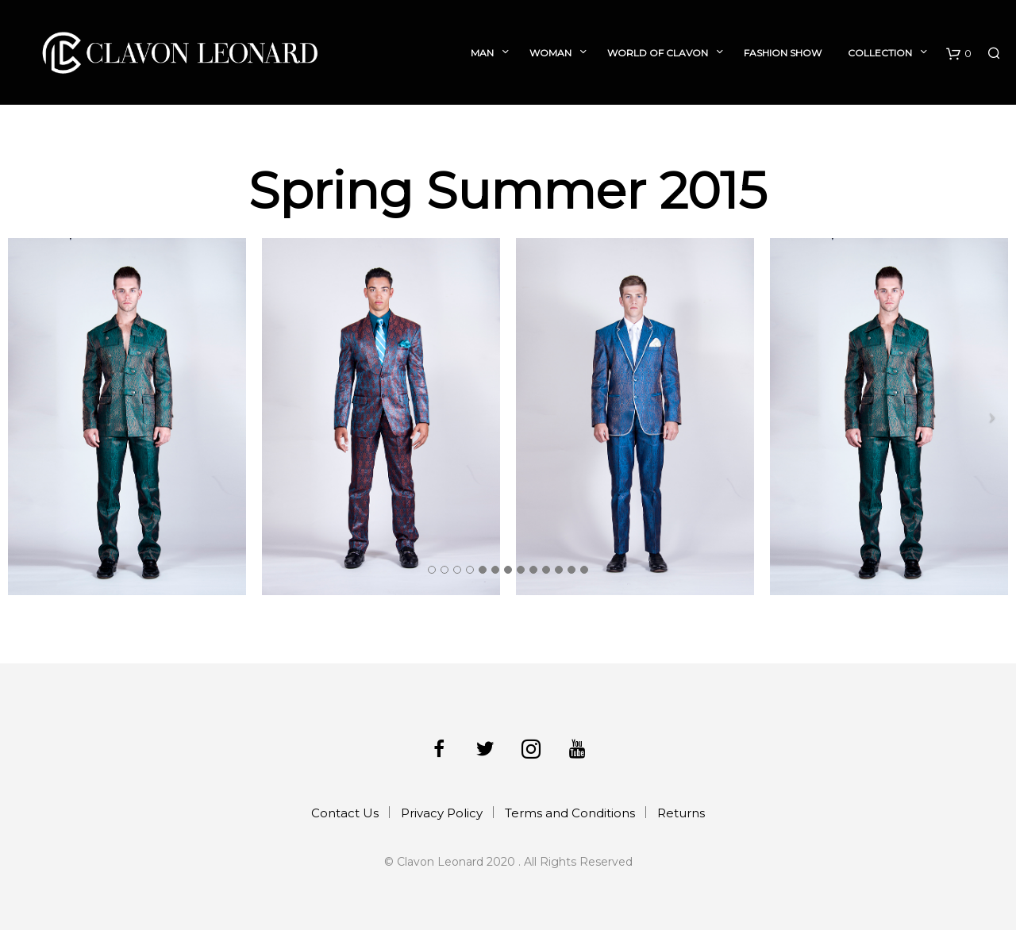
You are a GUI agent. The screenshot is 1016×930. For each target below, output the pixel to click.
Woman (550, 53)
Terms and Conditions (570, 812)
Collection (880, 53)
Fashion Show (783, 53)
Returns (681, 812)
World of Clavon (657, 53)
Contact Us (345, 812)
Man (482, 53)
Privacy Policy (442, 812)
